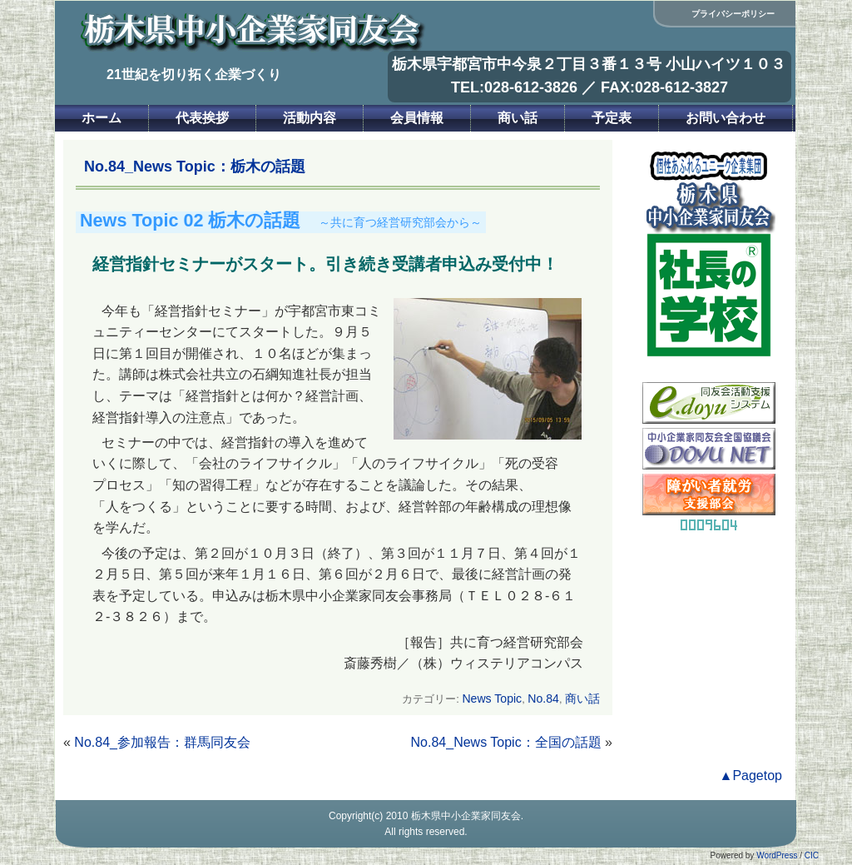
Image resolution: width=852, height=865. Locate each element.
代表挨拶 (202, 118)
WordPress (776, 855)
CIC (812, 855)
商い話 (517, 118)
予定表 (612, 118)
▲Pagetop (751, 775)
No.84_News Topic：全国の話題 (506, 742)
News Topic (492, 698)
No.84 (543, 698)
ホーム (101, 118)
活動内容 (309, 118)
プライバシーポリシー (733, 13)
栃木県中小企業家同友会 (466, 816)
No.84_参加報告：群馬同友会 (162, 742)
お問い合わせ (725, 118)
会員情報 (416, 118)
